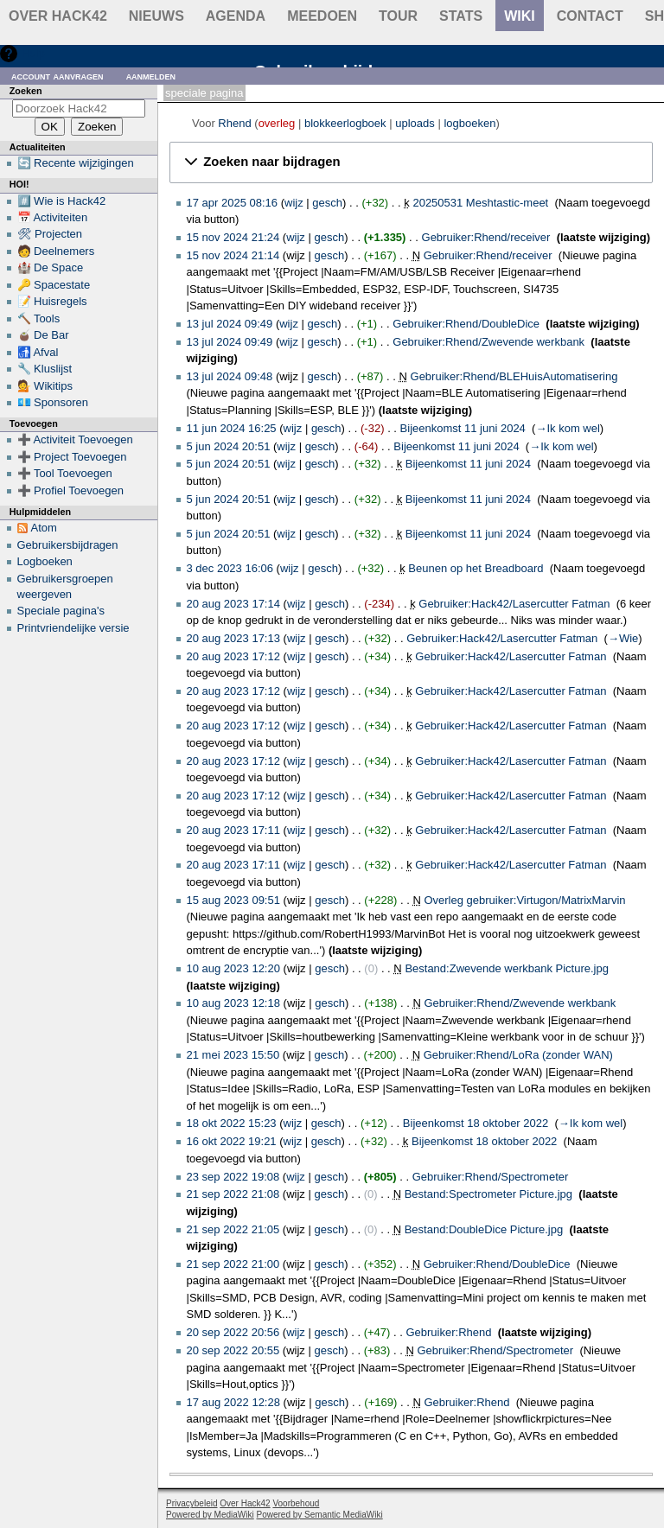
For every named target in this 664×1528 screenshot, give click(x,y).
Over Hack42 (58, 16)
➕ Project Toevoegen (72, 456)
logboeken (469, 123)
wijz (293, 202)
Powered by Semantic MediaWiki (320, 1514)
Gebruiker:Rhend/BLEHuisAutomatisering (514, 376)
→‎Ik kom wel (567, 428)
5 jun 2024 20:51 (229, 446)
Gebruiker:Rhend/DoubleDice (466, 323)
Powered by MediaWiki (210, 1514)
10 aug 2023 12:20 (233, 968)
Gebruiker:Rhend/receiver (486, 237)
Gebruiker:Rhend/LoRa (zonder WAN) (518, 1054)
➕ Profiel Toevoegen (70, 490)
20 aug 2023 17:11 (233, 830)
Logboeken (45, 561)
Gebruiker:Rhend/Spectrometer (490, 1176)
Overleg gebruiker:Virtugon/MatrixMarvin (524, 900)
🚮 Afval (38, 352)
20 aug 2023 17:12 (233, 656)
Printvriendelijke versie (73, 627)
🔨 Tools (39, 318)
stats (460, 16)
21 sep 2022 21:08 (233, 1193)
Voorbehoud (295, 1503)
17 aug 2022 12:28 (233, 1402)
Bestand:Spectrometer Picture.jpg (488, 1193)
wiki (519, 16)
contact (590, 16)
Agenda (235, 16)
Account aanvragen (57, 75)
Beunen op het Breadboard (475, 568)
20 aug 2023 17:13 (233, 638)
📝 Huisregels (52, 301)
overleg (277, 123)
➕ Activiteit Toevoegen (75, 439)
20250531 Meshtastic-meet (480, 202)
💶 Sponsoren (53, 402)
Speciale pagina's (61, 610)
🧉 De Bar (43, 334)
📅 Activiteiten (52, 217)
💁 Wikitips (45, 385)
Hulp (33, 53)
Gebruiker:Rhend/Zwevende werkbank (488, 341)
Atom (44, 527)
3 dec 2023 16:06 (230, 568)
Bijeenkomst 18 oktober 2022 (475, 1123)
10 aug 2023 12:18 (233, 1002)
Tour (398, 16)
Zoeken (26, 91)
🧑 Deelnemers (56, 251)
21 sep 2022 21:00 (233, 1263)
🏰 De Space (50, 267)
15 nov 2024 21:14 (233, 255)
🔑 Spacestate (54, 284)
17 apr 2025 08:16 (232, 202)
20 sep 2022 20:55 (233, 1350)
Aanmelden (151, 75)
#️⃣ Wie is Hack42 (61, 200)
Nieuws (156, 16)
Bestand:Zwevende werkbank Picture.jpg (507, 968)
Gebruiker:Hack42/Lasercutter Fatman (514, 603)
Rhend (234, 123)
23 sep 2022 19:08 (233, 1176)
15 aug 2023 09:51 (233, 900)
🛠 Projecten (50, 233)
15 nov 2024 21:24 (233, 237)
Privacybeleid (191, 1503)
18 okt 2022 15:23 (232, 1123)
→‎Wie (623, 638)
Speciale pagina (204, 92)
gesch (327, 202)
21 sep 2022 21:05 (233, 1229)
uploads (415, 123)
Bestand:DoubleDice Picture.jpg (484, 1229)
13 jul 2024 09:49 (230, 323)
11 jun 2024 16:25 (232, 428)
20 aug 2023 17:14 (233, 603)
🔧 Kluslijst (45, 368)
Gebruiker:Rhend (448, 1332)
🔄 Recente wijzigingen (75, 162)
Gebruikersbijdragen (67, 544)
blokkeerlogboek (345, 123)
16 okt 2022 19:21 (232, 1141)
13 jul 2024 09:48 (230, 376)
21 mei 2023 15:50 (233, 1054)
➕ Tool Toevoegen (64, 473)
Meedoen (322, 16)
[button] (411, 162)
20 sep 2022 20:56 (233, 1332)
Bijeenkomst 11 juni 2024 (463, 428)
